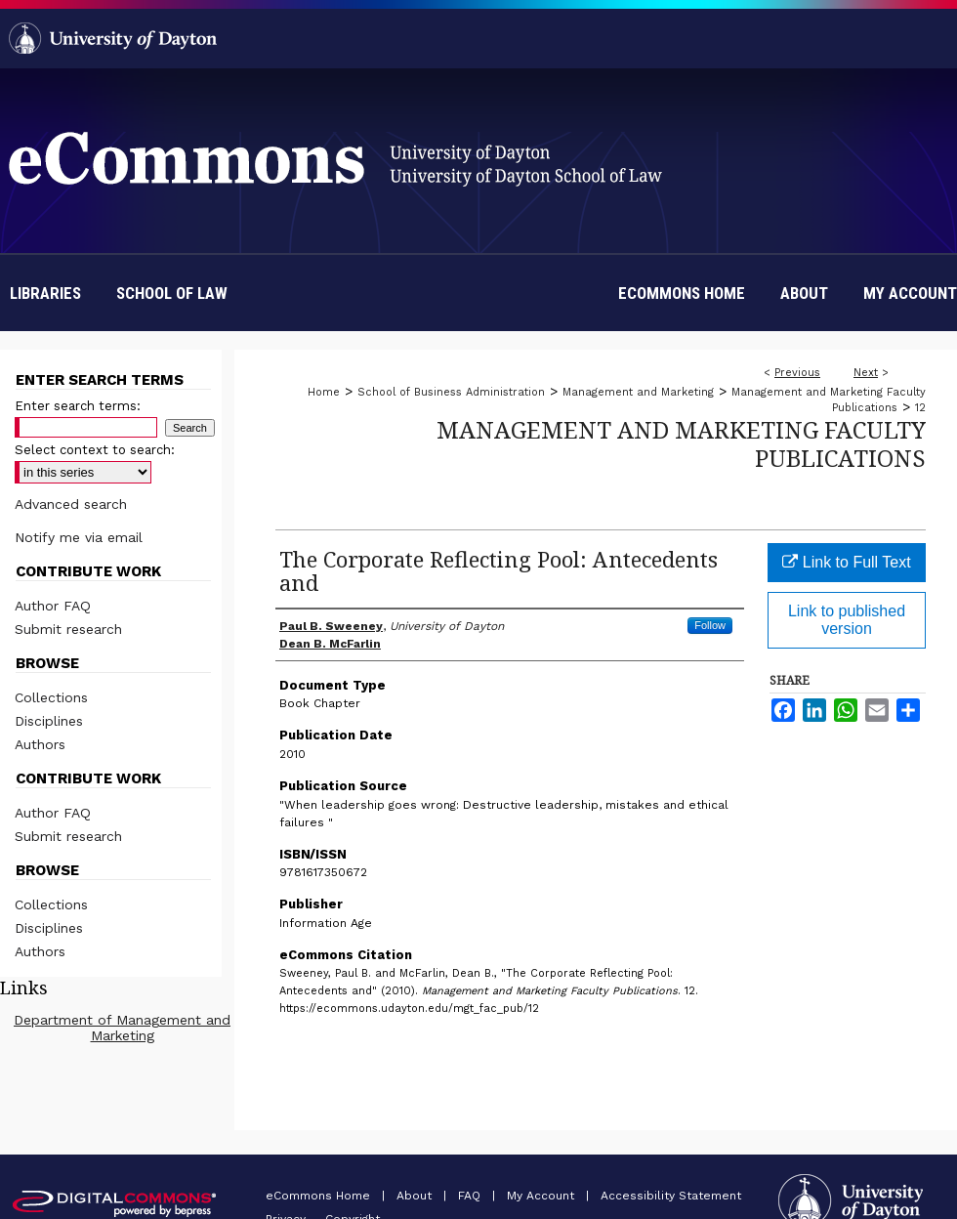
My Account (542, 1195)
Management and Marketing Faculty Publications (681, 443)
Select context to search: (95, 449)
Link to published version (846, 620)
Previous (797, 372)
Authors (40, 744)
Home (324, 392)
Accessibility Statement (671, 1195)
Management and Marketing (638, 392)
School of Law (172, 293)
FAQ (471, 1195)
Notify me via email (79, 537)
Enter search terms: (78, 406)
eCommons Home (320, 1195)
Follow (710, 625)
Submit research (68, 629)
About (416, 1195)
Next (865, 372)
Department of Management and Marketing (122, 1027)
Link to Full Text (846, 562)
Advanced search (71, 504)
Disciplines (49, 721)
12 (920, 407)
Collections (51, 697)
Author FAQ (53, 605)
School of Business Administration (451, 392)
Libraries (45, 293)
